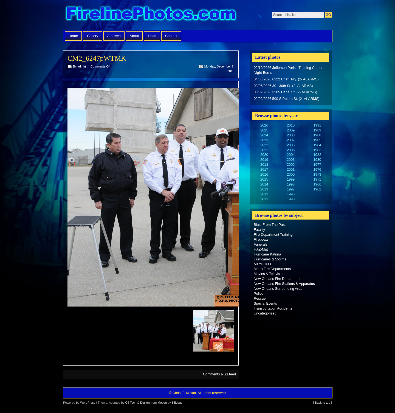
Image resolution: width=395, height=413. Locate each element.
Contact (171, 36)
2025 (264, 130)
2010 (291, 125)
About (134, 36)
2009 (291, 130)
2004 (291, 155)
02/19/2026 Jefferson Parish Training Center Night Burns (288, 70)
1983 (317, 150)
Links (152, 36)
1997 (291, 189)
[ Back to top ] (322, 402)
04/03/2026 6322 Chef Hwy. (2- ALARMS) (286, 79)
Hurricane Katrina (267, 254)
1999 (291, 179)
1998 (291, 184)
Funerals (260, 244)
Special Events (265, 303)
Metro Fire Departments (272, 269)
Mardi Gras (262, 264)
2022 (264, 145)
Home (73, 36)
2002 (291, 164)
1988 (317, 135)
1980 (317, 160)
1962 (317, 189)
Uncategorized (265, 313)
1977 (317, 164)
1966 (317, 184)
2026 (264, 125)
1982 (317, 155)
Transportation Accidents (273, 308)
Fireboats (261, 239)
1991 (317, 125)
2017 (264, 169)
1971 (317, 179)
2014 (264, 184)
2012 (264, 194)
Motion (162, 402)
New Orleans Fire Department (277, 279)
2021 (264, 150)
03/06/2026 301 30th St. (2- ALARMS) (283, 86)
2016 (264, 174)
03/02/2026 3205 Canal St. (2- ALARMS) (285, 92)
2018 (264, 164)
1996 (291, 194)
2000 (291, 174)
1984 (317, 145)
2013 (264, 189)
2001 (291, 169)
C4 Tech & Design (137, 402)
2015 (264, 179)
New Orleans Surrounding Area (278, 288)
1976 (317, 169)
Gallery (92, 36)
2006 (291, 145)
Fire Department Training (273, 234)
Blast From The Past (270, 225)
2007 (291, 140)
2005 (291, 150)
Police (258, 293)
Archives (114, 36)
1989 (317, 130)
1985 (317, 140)
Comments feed (219, 374)
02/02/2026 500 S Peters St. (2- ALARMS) (287, 99)
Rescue (260, 298)
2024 (264, 135)
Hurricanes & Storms (270, 259)
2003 (291, 160)
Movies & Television (269, 274)
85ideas (177, 402)
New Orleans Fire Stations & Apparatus (284, 284)
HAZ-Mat (261, 249)
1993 (291, 199)
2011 (264, 199)
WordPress (87, 402)
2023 (264, 140)
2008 (291, 135)
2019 (264, 160)
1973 (317, 174)
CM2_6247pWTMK (96, 58)
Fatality (259, 229)
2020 (264, 155)
